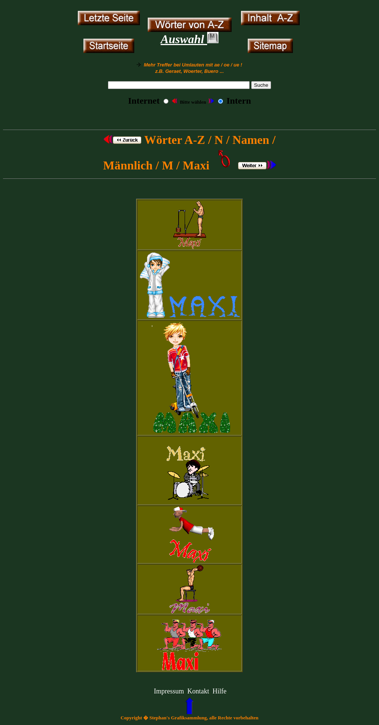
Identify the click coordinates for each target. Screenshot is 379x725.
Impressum (169, 691)
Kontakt (198, 691)
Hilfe (219, 691)
